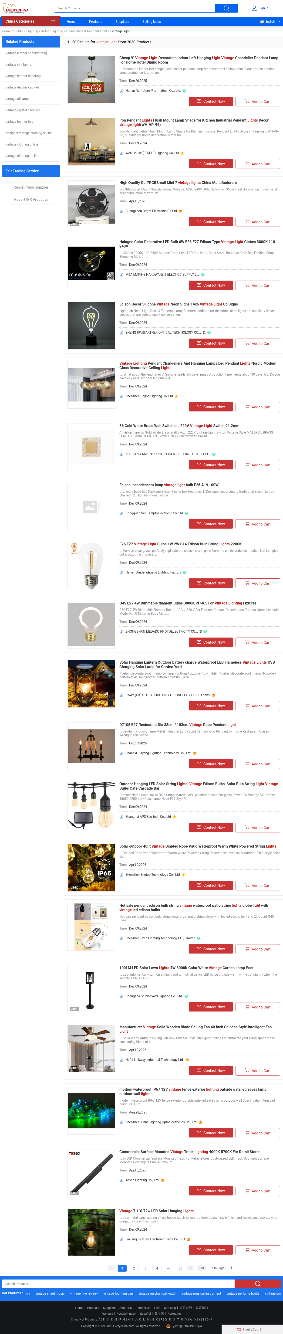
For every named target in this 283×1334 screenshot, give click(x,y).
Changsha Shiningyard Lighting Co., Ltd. (154, 996)
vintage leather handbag (23, 76)
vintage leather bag (20, 121)
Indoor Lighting (52, 31)
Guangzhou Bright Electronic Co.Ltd (151, 211)
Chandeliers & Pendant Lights (87, 31)
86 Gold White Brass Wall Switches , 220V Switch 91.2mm (179, 426)
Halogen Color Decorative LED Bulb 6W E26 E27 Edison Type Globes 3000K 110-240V (197, 244)
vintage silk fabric (18, 64)
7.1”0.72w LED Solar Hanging (156, 1211)
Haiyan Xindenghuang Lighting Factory (153, 572)
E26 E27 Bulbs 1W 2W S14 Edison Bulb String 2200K (180, 544)
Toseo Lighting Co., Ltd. (142, 1180)
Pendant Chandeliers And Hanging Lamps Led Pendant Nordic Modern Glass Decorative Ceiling (197, 365)
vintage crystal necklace (23, 110)
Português (175, 1313)
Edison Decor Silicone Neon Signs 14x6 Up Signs (178, 304)
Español (145, 1313)
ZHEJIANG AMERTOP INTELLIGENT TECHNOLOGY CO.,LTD (168, 454)
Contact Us (142, 1308)
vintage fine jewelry (88, 1293)
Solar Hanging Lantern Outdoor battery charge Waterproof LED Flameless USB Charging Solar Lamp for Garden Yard (197, 664)
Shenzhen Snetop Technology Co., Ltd (152, 874)
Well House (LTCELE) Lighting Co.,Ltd (152, 153)
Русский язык (126, 1313)
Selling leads (152, 22)
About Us (125, 1308)
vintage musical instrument (205, 1293)
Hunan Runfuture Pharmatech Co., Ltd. (153, 90)
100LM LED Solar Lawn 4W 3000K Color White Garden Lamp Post (186, 968)
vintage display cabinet (22, 87)
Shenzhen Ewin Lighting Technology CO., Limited (160, 938)
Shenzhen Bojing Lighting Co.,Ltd (149, 396)
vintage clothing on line (22, 156)
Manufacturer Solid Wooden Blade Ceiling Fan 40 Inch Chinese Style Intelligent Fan (195, 1029)
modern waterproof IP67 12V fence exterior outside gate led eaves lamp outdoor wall (192, 1091)
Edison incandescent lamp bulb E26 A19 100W (169, 485)
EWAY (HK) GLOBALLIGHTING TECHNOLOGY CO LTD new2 (167, 695)
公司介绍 (186, 1308)
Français (107, 1313)
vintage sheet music (54, 1293)
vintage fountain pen (122, 1293)
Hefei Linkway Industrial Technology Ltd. (154, 1060)
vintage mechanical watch (161, 1293)
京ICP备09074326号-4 (184, 1326)
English (267, 21)
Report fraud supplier (30, 187)
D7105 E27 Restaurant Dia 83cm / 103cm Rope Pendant (177, 725)
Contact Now (211, 101)
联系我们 (202, 1308)
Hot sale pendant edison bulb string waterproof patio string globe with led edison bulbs (193, 907)
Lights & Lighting (26, 31)
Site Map (170, 1308)
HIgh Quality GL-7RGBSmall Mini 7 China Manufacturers (178, 182)
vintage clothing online (22, 144)
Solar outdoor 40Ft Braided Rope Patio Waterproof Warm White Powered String (197, 846)
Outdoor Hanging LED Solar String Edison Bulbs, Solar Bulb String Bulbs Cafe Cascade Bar (198, 786)
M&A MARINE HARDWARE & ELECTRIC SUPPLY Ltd (162, 274)
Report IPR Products (31, 199)
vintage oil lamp (17, 99)
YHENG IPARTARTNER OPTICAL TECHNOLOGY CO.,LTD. (165, 332)
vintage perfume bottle (247, 1293)
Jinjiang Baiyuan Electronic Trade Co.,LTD (155, 1239)
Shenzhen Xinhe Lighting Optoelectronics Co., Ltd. (161, 1122)
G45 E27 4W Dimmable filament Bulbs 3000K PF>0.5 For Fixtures (187, 603)
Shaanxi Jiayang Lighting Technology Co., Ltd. (158, 753)
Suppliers (122, 22)
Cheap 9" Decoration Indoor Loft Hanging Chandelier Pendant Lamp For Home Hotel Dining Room (198, 60)
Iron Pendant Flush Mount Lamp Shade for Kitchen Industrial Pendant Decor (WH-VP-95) (194, 122)
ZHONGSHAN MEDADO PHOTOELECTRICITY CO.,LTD (163, 631)
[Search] (231, 1268)
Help (157, 1308)
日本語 (159, 1313)
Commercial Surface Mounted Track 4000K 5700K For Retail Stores (189, 1152)
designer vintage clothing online (29, 133)
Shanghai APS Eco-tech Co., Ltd (148, 816)
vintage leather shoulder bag (26, 53)
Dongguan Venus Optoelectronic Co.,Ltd (154, 513)
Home (71, 22)
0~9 (209, 1319)
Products (95, 22)
